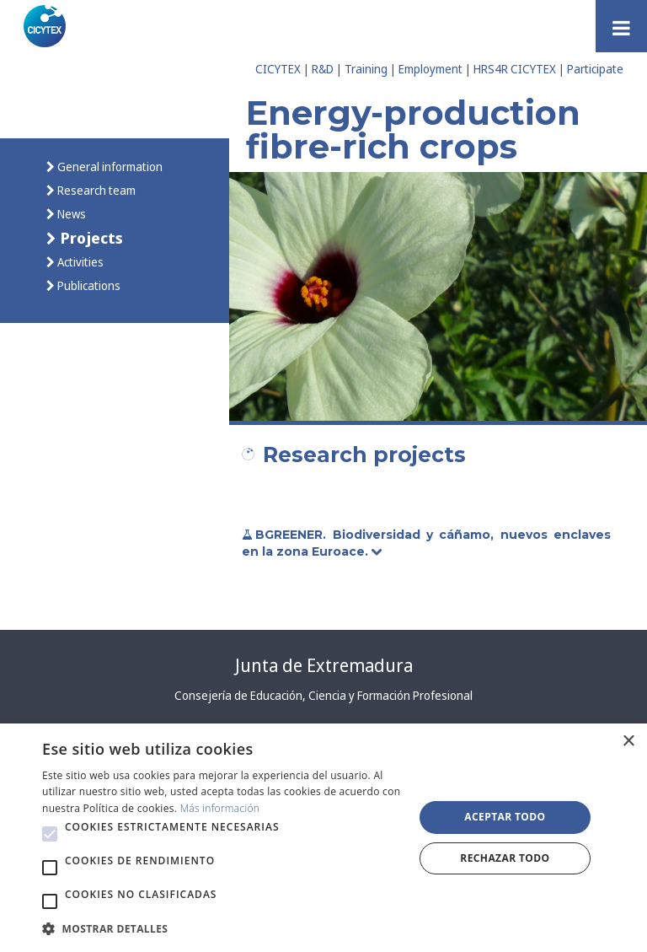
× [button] (628, 741)
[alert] (323, 837)
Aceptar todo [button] (504, 816)
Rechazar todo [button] (504, 858)
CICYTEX (278, 69)
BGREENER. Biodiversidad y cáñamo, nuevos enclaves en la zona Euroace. (426, 543)
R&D (323, 69)
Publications (87, 285)
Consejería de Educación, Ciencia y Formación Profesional (323, 695)
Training (366, 69)
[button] (50, 834)
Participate (595, 69)
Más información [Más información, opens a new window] (220, 808)
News (70, 214)
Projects (89, 237)
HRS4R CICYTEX (514, 69)
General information (109, 167)
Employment (430, 69)
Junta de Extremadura (324, 665)
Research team (95, 190)
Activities (79, 262)
